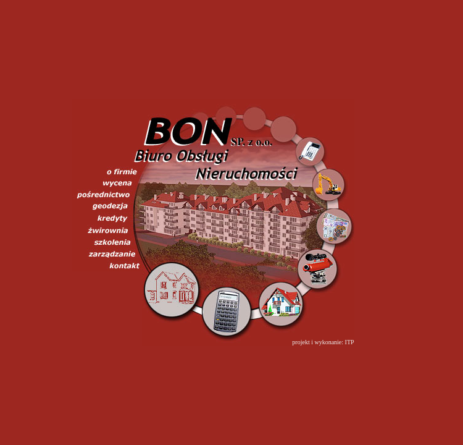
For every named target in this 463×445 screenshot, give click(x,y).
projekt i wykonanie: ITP (323, 342)
